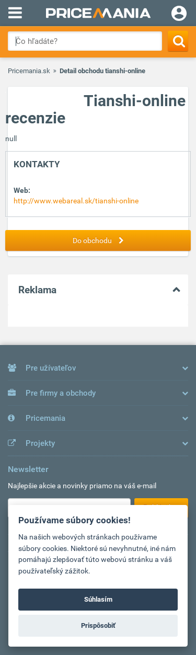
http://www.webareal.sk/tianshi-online (76, 201)
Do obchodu (101, 240)
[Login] (179, 14)
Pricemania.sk (29, 71)
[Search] (178, 41)
